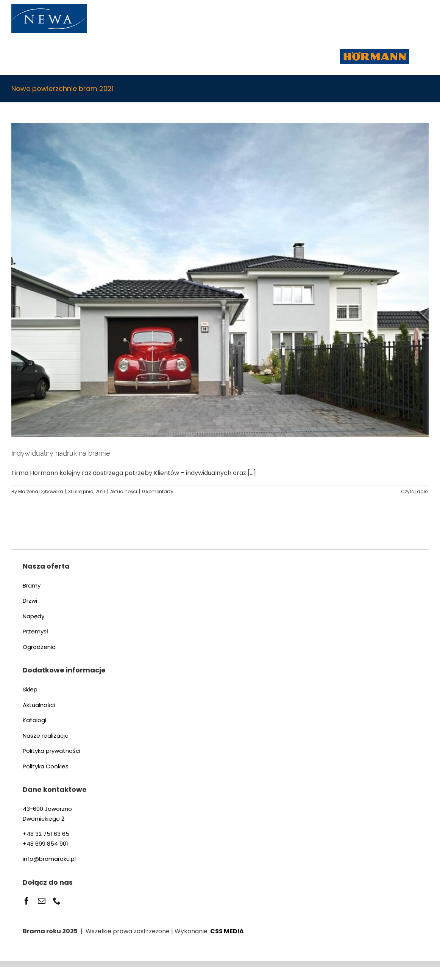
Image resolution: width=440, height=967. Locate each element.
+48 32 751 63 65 (46, 834)
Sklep (30, 689)
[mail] (41, 901)
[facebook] (26, 901)
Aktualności (123, 491)
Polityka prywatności (51, 751)
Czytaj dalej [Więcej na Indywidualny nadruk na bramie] (415, 491)
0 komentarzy (157, 491)
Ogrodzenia (39, 647)
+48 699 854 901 (45, 844)
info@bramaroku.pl (49, 859)
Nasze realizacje (46, 736)
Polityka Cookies (46, 766)
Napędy (33, 616)
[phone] (57, 901)
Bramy (32, 585)
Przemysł (35, 631)
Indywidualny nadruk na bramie (60, 453)
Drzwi (30, 601)
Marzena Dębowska (40, 491)
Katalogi (34, 720)
